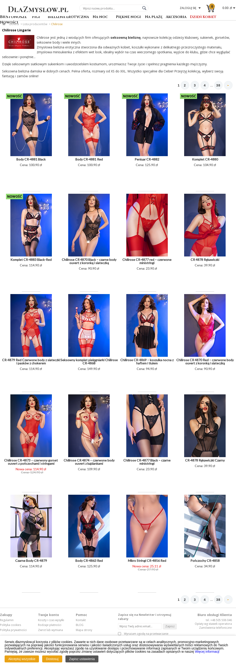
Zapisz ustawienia (82, 659)
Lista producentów (35, 24)
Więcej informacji (207, 651)
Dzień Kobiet (203, 17)
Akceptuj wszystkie (21, 659)
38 (217, 85)
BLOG (79, 625)
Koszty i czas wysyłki (51, 620)
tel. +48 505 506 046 (219, 620)
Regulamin (7, 620)
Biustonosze (13, 17)
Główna (14, 24)
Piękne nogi (128, 17)
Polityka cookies (10, 625)
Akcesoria (176, 17)
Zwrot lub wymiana (50, 630)
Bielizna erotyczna (68, 17)
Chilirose (57, 24)
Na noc (100, 17)
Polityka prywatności (13, 630)
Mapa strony (84, 630)
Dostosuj (52, 659)
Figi (36, 17)
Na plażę (153, 17)
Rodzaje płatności (49, 625)
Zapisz (170, 627)
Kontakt (81, 620)
